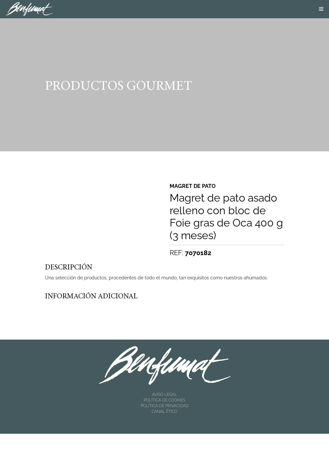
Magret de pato (193, 186)
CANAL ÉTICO (164, 411)
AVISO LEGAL (164, 394)
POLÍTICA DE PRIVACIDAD (165, 405)
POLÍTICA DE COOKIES (164, 400)
